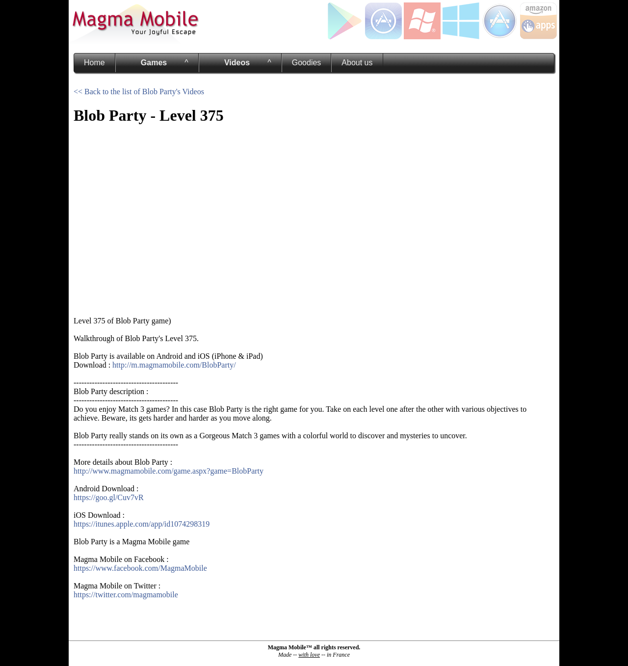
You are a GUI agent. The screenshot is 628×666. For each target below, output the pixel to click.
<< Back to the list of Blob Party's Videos (139, 91)
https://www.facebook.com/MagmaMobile (140, 568)
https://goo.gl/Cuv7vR (109, 497)
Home (94, 62)
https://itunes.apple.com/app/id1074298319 (141, 524)
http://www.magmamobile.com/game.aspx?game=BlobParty (168, 471)
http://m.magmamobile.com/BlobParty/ (174, 365)
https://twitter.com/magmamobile (126, 594)
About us (356, 62)
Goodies (306, 62)
